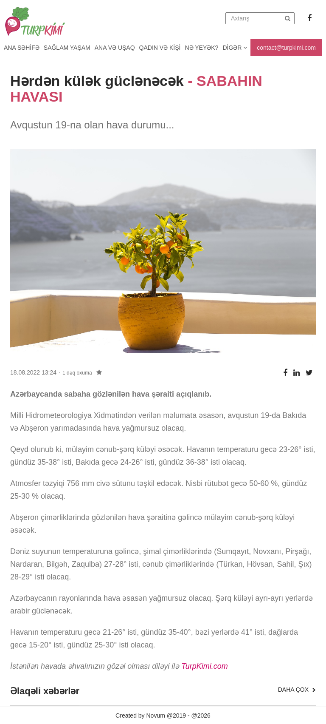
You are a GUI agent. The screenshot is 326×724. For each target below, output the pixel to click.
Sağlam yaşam (67, 47)
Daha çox (297, 689)
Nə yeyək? (202, 47)
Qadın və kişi (160, 47)
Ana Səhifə (21, 47)
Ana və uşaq (115, 47)
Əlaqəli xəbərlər (44, 691)
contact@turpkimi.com (286, 47)
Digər (234, 47)
